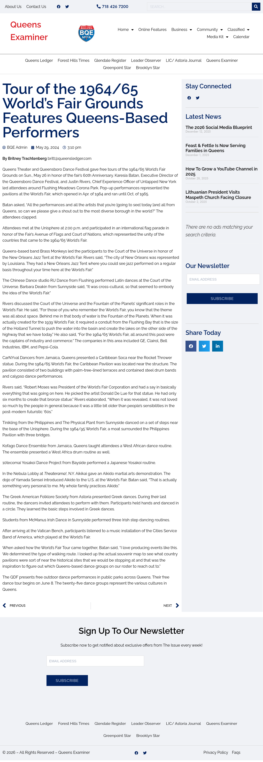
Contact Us (36, 7)
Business (181, 31)
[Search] (256, 8)
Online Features (153, 31)
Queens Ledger (39, 62)
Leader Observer (146, 62)
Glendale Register (110, 62)
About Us (13, 7)
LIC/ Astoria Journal (183, 62)
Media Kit (217, 38)
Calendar (241, 38)
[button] (191, 347)
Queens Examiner (222, 62)
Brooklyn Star (148, 69)
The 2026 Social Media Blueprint (219, 129)
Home (125, 31)
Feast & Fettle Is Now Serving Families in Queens (216, 150)
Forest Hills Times (74, 62)
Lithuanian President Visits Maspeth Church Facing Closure (218, 196)
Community (210, 31)
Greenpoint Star (117, 69)
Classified (238, 31)
